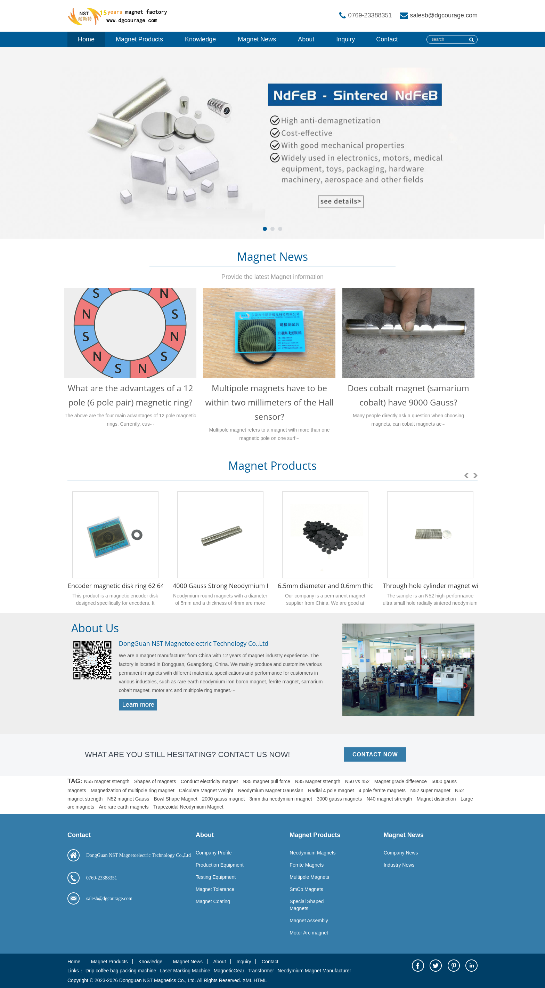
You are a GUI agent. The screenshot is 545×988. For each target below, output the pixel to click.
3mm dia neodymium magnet (280, 799)
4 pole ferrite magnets (382, 790)
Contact (387, 39)
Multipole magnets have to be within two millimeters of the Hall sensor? (269, 402)
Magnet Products (139, 39)
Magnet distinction (436, 799)
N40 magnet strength (389, 799)
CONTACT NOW (375, 754)
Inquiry (345, 39)
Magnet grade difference (400, 781)
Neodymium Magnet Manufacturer (314, 970)
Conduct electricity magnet (209, 781)
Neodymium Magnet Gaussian (270, 790)
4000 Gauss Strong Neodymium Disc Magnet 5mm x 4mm (257, 585)
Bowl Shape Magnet (175, 799)
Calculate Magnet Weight (206, 790)
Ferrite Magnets (307, 865)
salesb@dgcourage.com (444, 15)
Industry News (399, 865)
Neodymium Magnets (312, 853)
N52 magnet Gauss (128, 799)
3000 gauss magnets (339, 799)
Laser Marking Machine (185, 970)
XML (247, 980)
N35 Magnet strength (317, 781)
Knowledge (200, 39)
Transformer (261, 970)
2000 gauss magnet (223, 799)
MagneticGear (229, 970)
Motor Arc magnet (309, 932)
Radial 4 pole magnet (331, 790)
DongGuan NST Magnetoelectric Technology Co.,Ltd (194, 643)
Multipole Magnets (309, 877)
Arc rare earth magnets (123, 807)
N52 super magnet (430, 790)
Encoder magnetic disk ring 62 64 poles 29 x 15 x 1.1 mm (150, 585)
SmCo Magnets (306, 889)
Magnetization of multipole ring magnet (132, 790)
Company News (401, 853)
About (306, 39)
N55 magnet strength (107, 781)
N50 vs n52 (357, 781)
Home (86, 39)
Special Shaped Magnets (307, 905)
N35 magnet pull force (266, 781)
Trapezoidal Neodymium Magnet (188, 807)
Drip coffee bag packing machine (121, 970)
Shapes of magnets (155, 781)
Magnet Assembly (309, 920)
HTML (260, 980)
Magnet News (257, 39)
